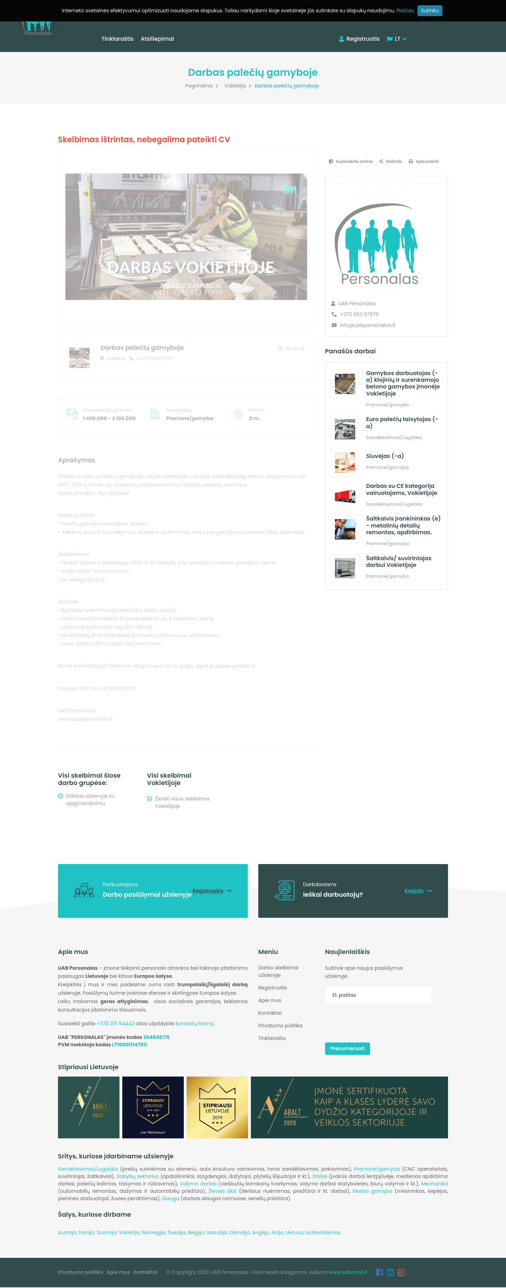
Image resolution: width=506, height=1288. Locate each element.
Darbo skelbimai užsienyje (278, 972)
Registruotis (359, 39)
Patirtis (257, 410)
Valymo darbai (198, 1184)
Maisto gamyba (372, 1191)
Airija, (278, 1233)
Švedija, (178, 1233)
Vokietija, (130, 1233)
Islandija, (217, 1233)
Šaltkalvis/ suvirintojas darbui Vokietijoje (398, 561)
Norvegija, (155, 1233)
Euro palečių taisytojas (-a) (402, 422)
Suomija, (108, 1233)
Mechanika (434, 1184)
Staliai (319, 1177)
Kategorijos (179, 410)
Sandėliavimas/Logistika (88, 1169)
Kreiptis (417, 891)
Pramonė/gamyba (377, 1169)
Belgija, (197, 1233)
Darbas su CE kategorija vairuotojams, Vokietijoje (401, 489)
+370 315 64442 (115, 1024)
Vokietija (239, 85)
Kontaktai (269, 1013)
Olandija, (240, 1233)
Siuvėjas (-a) (385, 456)
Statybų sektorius (137, 1177)
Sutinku (430, 10)
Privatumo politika (280, 1025)
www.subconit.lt (348, 1272)
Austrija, (68, 1233)
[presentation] (378, 1024)
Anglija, (261, 1233)
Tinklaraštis (118, 39)
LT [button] (397, 39)
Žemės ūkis (222, 1191)
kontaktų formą (194, 1024)
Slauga (170, 1199)
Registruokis (211, 891)
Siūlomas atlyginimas (107, 410)
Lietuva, (295, 1233)
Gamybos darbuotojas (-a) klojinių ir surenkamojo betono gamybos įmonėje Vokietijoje (403, 383)
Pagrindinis (202, 85)
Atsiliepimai (158, 39)
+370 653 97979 (150, 358)
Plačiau (405, 10)
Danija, (88, 1233)
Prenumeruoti (347, 1049)
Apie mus (269, 1000)
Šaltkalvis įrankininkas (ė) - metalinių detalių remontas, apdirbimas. (403, 525)
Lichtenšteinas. (323, 1233)
